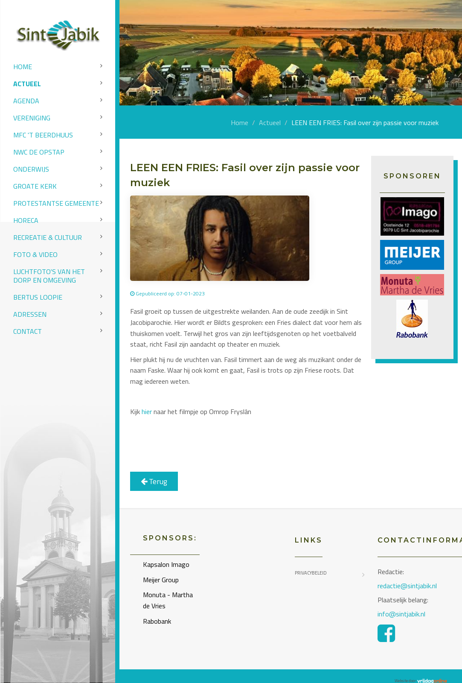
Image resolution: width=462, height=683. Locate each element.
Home (22, 66)
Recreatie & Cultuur (47, 237)
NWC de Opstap (38, 152)
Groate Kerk (35, 186)
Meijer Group (161, 580)
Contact (27, 331)
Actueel (27, 84)
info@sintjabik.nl (402, 614)
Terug (154, 481)
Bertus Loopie (37, 297)
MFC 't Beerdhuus (43, 135)
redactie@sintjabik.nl (407, 586)
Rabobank (157, 621)
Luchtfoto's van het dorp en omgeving (49, 275)
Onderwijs (31, 169)
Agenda (26, 101)
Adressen (29, 314)
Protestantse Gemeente (56, 203)
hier (147, 411)
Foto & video (35, 254)
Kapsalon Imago (166, 564)
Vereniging (31, 118)
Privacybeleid (311, 572)
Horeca (25, 220)
